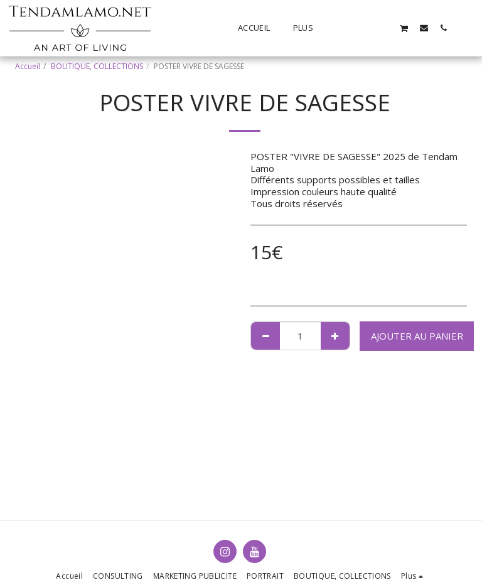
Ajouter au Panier (417, 336)
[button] (345, 27)
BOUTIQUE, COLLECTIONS (97, 66)
